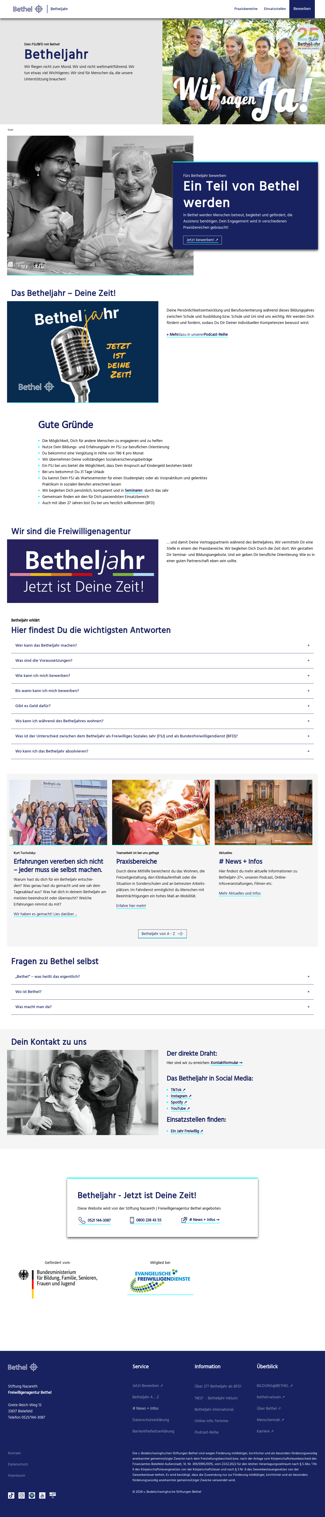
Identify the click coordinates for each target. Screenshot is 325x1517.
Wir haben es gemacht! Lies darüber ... (45, 914)
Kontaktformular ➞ (227, 1063)
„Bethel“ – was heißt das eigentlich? (47, 976)
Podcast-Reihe (216, 334)
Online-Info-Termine (211, 1421)
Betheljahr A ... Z (145, 1397)
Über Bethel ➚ (269, 1408)
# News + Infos (145, 1408)
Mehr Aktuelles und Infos (240, 893)
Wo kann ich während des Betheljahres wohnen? (59, 721)
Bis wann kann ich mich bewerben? (47, 691)
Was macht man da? (33, 1007)
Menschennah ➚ (270, 1420)
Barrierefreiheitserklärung (153, 1431)
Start (10, 130)
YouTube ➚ (180, 1108)
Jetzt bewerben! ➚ (202, 240)
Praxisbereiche (245, 9)
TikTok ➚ (178, 1090)
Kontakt (14, 1453)
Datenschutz (18, 1464)
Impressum (16, 1475)
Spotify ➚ (179, 1102)
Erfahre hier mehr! (131, 906)
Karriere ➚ (265, 1431)
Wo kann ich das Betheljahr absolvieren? (51, 751)
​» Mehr (172, 334)
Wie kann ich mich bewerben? (42, 676)
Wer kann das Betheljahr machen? (46, 645)
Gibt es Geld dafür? (33, 706)
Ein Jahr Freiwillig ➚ (187, 1131)
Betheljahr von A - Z (162, 934)
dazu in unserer (191, 334)
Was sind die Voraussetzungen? (43, 660)
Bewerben (302, 9)
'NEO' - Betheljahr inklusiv (216, 1398)
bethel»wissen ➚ (271, 1397)
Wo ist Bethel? (28, 992)
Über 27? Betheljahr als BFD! (218, 1386)
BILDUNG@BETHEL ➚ (275, 1386)
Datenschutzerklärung (150, 1420)
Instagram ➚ (181, 1096)
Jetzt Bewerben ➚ (147, 1386)
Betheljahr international (214, 1409)
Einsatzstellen (275, 9)
